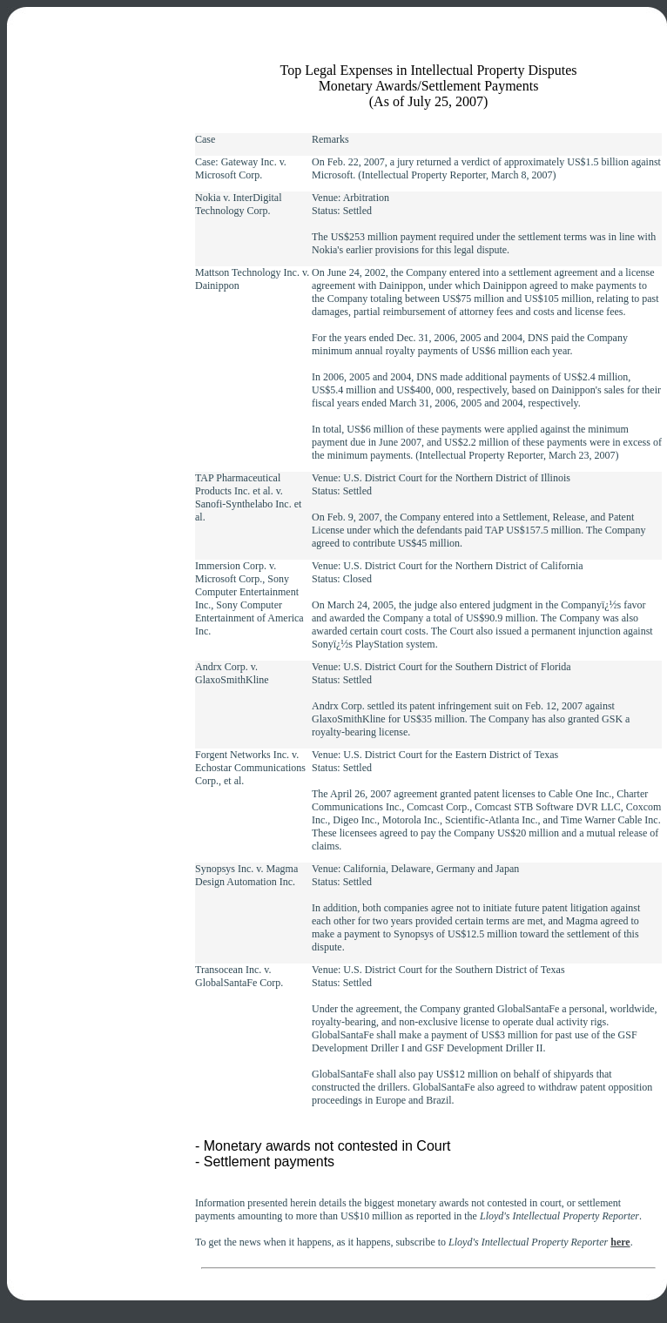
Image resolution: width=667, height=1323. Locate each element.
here (620, 1242)
